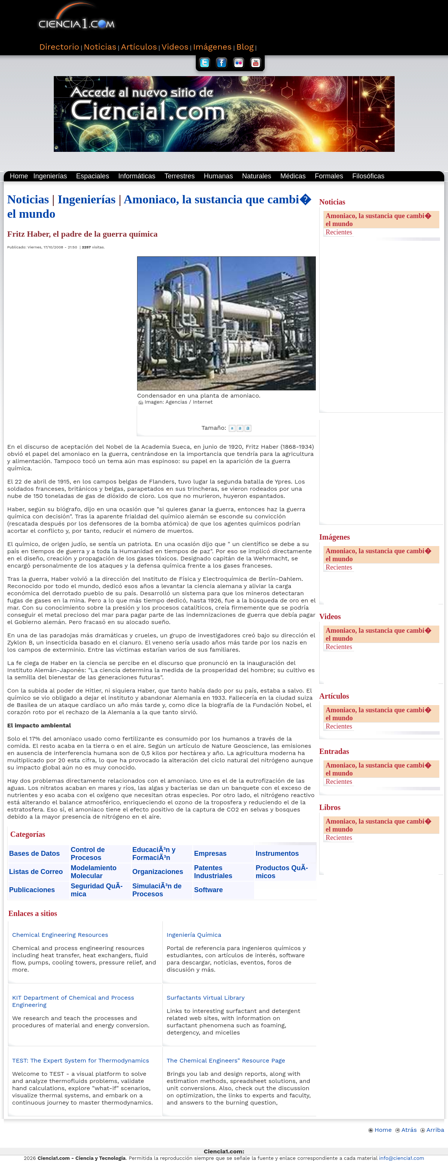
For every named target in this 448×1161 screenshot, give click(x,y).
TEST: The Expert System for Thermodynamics (80, 1060)
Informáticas (136, 176)
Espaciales (92, 176)
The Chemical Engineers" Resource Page (226, 1060)
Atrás (406, 1129)
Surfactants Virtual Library (206, 997)
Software (208, 890)
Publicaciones (32, 890)
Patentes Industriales (213, 872)
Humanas (218, 176)
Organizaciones (158, 871)
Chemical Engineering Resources (60, 934)
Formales (329, 176)
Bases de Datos (34, 853)
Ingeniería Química (194, 934)
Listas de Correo (36, 871)
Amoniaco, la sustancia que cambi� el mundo (378, 220)
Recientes (339, 232)
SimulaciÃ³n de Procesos (157, 890)
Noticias (28, 199)
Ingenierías (50, 176)
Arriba (432, 1129)
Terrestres (179, 176)
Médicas (293, 176)
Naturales (256, 176)
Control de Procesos (88, 853)
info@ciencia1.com (401, 1158)
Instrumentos (277, 853)
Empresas (210, 853)
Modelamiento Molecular (94, 872)
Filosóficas (368, 176)
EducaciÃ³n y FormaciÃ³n (154, 853)
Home (19, 176)
